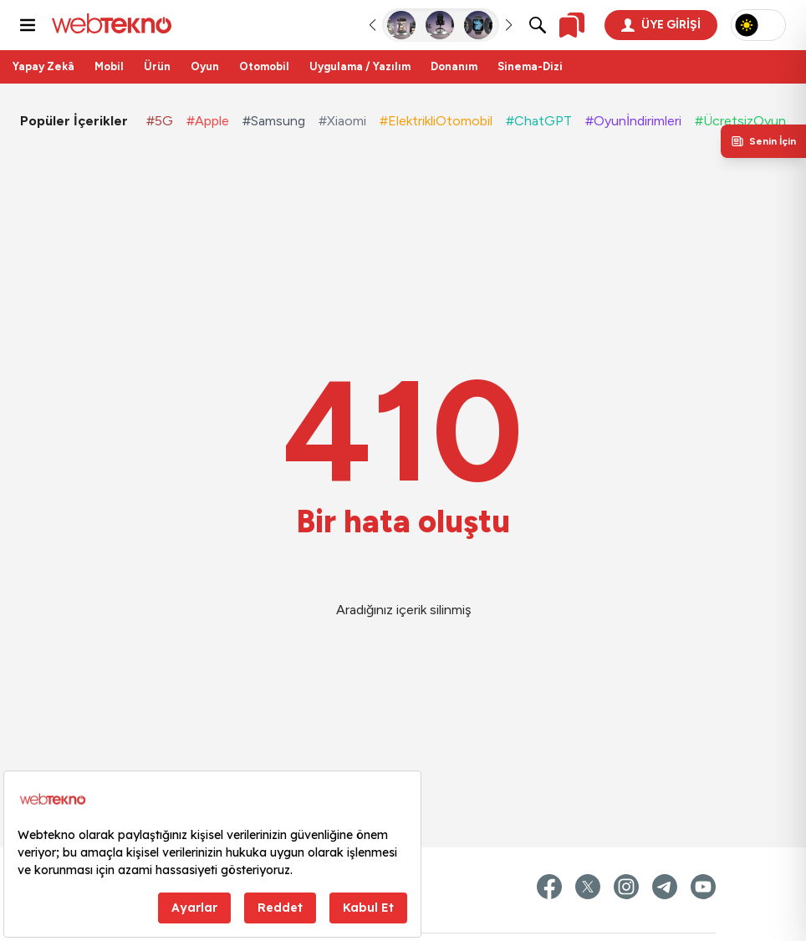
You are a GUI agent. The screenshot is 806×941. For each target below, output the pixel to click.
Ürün (157, 66)
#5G (159, 121)
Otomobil (264, 66)
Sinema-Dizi (530, 66)
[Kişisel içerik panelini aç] (763, 141)
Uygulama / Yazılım (360, 66)
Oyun (205, 66)
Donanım (454, 66)
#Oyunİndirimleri (633, 121)
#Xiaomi (342, 121)
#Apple (207, 121)
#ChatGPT (539, 121)
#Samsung (273, 121)
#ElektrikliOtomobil (436, 121)
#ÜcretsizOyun (740, 121)
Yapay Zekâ (43, 66)
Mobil (109, 66)
